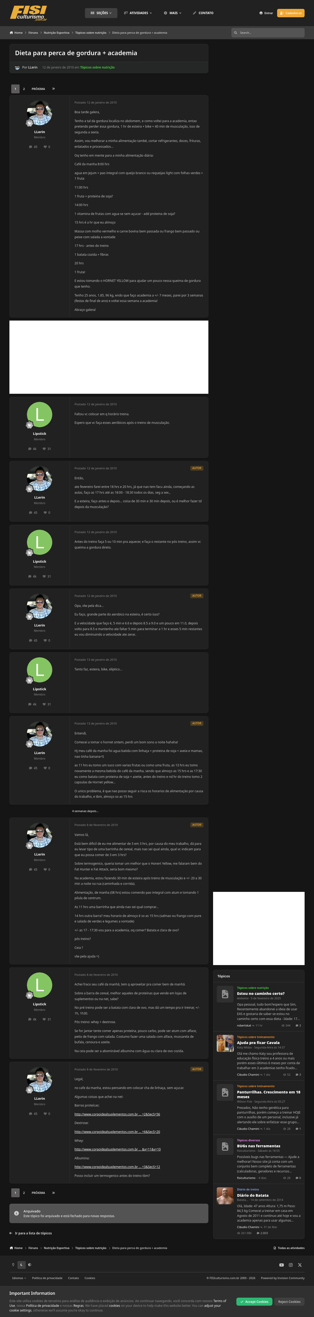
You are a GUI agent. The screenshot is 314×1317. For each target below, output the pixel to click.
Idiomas (19, 1278)
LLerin (33, 67)
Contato (73, 1278)
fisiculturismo (246, 1151)
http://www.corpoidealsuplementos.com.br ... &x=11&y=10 (118, 1149)
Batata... (242, 1200)
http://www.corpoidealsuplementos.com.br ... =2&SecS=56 (117, 1114)
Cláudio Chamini (248, 1074)
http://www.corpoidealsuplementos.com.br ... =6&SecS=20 (117, 1132)
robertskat (244, 1025)
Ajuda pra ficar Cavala (258, 1042)
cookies (114, 1305)
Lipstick (39, 433)
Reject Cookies (289, 1301)
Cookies (89, 1278)
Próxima (38, 89)
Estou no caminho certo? (261, 993)
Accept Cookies (254, 1301)
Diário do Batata (253, 1195)
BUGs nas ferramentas (259, 1145)
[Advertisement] (108, 357)
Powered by (283, 1278)
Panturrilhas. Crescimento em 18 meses (268, 1094)
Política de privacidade (47, 1278)
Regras (78, 1305)
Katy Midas (244, 1047)
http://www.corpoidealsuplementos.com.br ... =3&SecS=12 (117, 1167)
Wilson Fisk (244, 1101)
